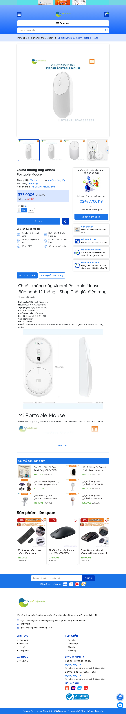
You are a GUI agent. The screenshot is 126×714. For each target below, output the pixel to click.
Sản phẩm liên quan (36, 512)
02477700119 (91, 201)
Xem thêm (63, 445)
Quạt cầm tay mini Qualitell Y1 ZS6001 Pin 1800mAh (93, 483)
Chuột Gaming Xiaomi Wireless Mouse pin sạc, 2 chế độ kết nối (94, 552)
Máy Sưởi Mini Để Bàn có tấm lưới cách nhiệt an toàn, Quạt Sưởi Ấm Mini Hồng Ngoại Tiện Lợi (94, 469)
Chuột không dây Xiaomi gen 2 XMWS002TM (61, 551)
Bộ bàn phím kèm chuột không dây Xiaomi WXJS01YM (29, 552)
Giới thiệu (23, 643)
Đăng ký (71, 647)
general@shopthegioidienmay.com (36, 627)
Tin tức (22, 647)
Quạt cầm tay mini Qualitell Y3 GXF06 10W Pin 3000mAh (45, 497)
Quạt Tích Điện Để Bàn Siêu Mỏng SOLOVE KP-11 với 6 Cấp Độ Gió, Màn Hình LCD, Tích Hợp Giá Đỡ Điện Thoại (46, 469)
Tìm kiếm (72, 640)
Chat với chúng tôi (91, 216)
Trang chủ (23, 640)
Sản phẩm (24, 650)
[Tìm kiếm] (107, 30)
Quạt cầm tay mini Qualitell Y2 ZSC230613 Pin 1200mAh (93, 497)
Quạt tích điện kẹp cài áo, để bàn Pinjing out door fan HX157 (46, 483)
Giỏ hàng (72, 650)
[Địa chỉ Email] (63, 578)
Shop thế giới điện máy (92, 711)
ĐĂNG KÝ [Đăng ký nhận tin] (89, 578)
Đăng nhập (73, 643)
